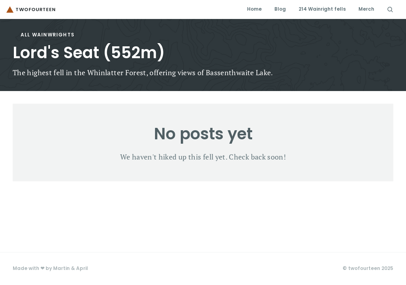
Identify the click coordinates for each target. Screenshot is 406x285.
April (82, 268)
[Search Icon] (390, 9)
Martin (61, 268)
